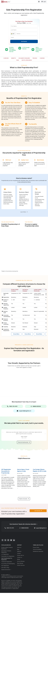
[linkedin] (14, 540)
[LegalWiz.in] (5, 1)
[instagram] (8, 540)
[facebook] (2, 540)
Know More (16, 334)
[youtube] (11, 540)
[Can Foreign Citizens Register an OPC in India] (40, 464)
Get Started (24, 41)
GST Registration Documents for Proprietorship (6, 471)
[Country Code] (13, 33)
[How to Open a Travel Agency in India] (24, 464)
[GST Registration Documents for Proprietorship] (8, 464)
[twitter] (5, 540)
